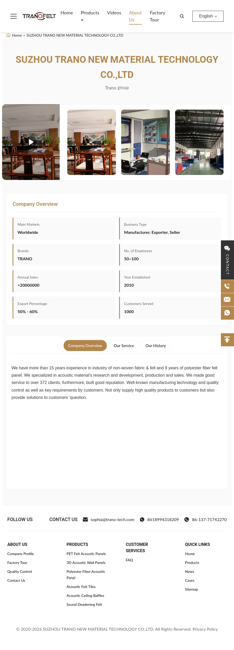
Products (90, 12)
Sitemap (191, 589)
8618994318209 (159, 519)
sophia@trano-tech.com (108, 519)
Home (66, 12)
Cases (189, 580)
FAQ (129, 560)
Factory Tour (157, 16)
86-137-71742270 (205, 519)
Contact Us (16, 580)
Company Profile (20, 553)
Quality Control (19, 571)
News (189, 571)
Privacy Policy (205, 628)
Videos (114, 12)
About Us (135, 16)
